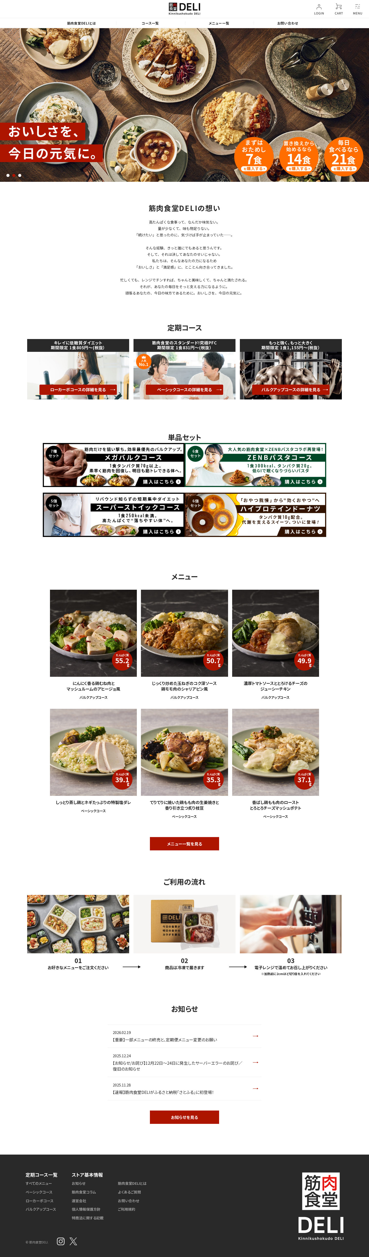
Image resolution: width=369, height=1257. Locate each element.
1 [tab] (7, 175)
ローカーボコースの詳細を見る (78, 389)
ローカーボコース (40, 1200)
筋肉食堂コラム (84, 1192)
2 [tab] (13, 175)
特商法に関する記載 (88, 1217)
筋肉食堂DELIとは (81, 23)
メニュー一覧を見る (184, 844)
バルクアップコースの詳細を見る (290, 389)
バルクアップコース (41, 1209)
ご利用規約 (126, 1209)
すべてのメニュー (39, 1183)
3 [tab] (19, 175)
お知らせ (78, 1183)
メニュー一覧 (219, 23)
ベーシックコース (39, 1192)
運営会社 (79, 1200)
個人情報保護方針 (86, 1209)
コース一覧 (150, 23)
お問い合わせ (287, 23)
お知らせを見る (184, 1117)
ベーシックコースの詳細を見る (184, 389)
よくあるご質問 (129, 1192)
